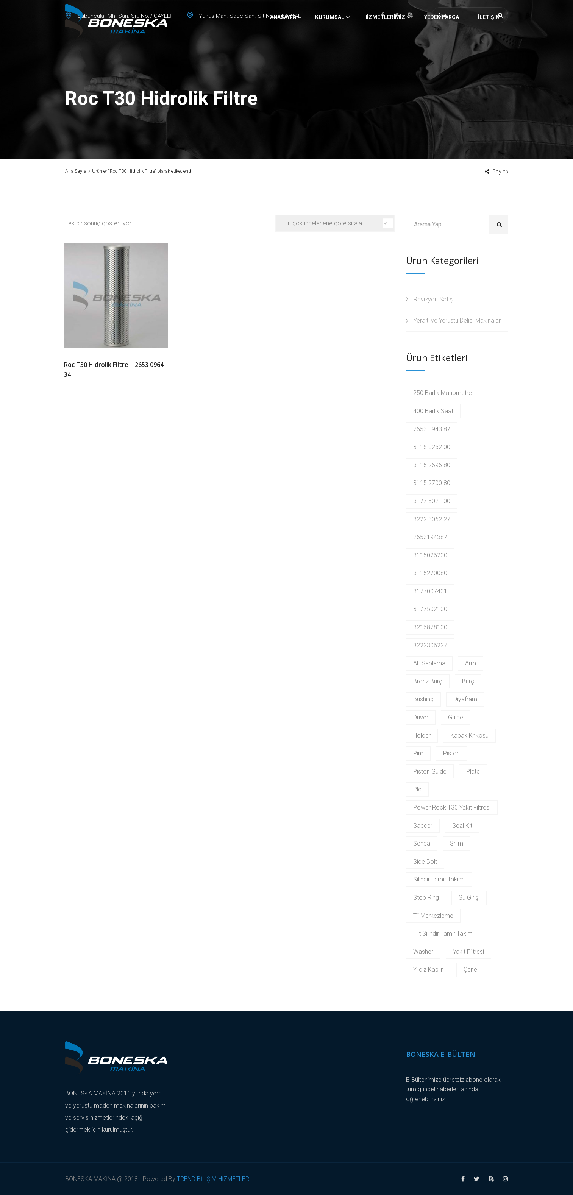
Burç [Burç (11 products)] (468, 681)
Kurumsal (329, 44)
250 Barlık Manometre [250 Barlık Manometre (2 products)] (442, 392)
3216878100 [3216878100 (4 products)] (430, 627)
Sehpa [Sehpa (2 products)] (421, 843)
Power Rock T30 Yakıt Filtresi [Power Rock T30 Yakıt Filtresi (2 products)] (451, 807)
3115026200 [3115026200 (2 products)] (430, 555)
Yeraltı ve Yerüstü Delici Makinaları (458, 320)
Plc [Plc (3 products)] (417, 789)
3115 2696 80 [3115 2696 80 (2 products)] (431, 465)
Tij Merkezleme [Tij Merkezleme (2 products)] (433, 915)
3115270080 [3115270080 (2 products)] (430, 573)
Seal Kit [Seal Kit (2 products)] (462, 825)
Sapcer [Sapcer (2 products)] (422, 825)
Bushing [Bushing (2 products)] (423, 699)
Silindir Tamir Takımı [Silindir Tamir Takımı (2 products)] (439, 879)
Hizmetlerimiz (384, 44)
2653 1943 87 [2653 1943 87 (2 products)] (431, 429)
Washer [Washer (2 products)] (423, 951)
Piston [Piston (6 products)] (451, 753)
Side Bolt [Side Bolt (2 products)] (425, 861)
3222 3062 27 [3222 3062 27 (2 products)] (431, 519)
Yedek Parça (441, 44)
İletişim (489, 44)
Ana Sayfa (75, 171)
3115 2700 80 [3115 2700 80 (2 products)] (431, 483)
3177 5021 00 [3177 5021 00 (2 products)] (431, 501)
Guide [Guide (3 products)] (455, 717)
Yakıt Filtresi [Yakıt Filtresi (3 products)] (468, 951)
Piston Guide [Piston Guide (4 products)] (430, 771)
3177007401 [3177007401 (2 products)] (430, 591)
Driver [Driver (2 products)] (420, 717)
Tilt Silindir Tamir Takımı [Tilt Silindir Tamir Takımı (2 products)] (443, 933)
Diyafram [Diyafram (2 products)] (465, 699)
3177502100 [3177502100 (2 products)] (430, 609)
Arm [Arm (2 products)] (470, 663)
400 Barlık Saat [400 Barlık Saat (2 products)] (433, 411)
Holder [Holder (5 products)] (422, 735)
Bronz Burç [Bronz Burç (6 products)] (427, 681)
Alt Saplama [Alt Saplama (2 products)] (429, 663)
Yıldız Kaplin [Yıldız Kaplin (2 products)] (428, 969)
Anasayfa (283, 44)
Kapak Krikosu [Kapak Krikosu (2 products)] (469, 735)
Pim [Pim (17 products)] (418, 753)
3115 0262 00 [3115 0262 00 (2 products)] (431, 447)
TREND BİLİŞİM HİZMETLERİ (214, 1179)
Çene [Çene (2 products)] (470, 969)
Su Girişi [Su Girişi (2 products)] (469, 897)
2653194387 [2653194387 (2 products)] (430, 537)
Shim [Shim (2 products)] (456, 843)
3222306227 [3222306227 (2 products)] (430, 645)
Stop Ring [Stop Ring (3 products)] (426, 897)
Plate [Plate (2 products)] (473, 771)
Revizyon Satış (433, 299)
